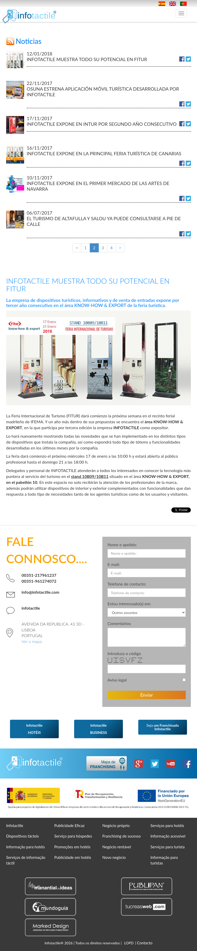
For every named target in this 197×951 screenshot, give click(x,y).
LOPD (129, 943)
